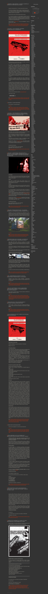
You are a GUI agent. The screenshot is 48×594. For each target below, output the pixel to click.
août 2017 (32, 67)
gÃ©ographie (23, 296)
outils (9, 431)
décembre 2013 (33, 100)
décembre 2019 (33, 43)
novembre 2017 (33, 64)
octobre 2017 (33, 65)
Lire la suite (10, 428)
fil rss (32, 252)
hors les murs (14, 24)
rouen (12, 25)
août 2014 (32, 93)
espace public (18, 108)
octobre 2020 (33, 36)
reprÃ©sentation (33, 220)
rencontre (10, 25)
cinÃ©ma (23, 107)
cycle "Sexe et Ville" (18, 197)
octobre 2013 (33, 102)
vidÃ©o (26, 431)
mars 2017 (32, 70)
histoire (11, 24)
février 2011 (32, 128)
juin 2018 (32, 59)
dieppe (22, 283)
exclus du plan (25, 97)
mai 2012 (32, 116)
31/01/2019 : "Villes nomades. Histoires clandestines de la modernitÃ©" (15, 29)
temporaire (14, 25)
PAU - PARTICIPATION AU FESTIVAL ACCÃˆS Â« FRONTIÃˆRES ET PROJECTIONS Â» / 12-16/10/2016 (16, 276)
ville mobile (23, 25)
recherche (16, 98)
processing (14, 431)
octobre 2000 (33, 151)
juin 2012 (32, 115)
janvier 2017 (32, 72)
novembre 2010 (33, 131)
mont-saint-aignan (33, 202)
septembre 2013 (33, 103)
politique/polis (33, 211)
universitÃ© (32, 231)
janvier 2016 (32, 80)
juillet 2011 (32, 124)
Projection (32, 32)
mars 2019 (32, 51)
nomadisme (24, 24)
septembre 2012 (33, 113)
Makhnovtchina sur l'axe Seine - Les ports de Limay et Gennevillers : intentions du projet (17, 240)
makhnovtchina (19, 235)
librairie (32, 195)
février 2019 (32, 52)
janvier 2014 (32, 99)
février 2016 (32, 79)
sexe (32, 226)
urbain (16, 25)
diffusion (19, 234)
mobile (19, 24)
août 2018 (32, 57)
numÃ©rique (27, 430)
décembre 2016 (33, 73)
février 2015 (32, 88)
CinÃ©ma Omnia (16, 21)
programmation (18, 431)
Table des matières (36, 4)
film (24, 108)
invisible (17, 24)
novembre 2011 (33, 121)
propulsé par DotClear (9, 592)
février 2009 (32, 144)
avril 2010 (32, 134)
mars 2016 (32, 78)
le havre (12, 311)
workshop (32, 241)
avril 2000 (32, 152)
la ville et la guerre (18, 297)
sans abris (22, 98)
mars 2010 (32, 135)
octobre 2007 (33, 149)
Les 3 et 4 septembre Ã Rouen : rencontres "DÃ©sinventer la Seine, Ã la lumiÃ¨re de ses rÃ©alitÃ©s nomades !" (17, 289)
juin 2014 (32, 95)
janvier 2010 (32, 137)
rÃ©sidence (24, 431)
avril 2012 (32, 117)
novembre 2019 (33, 44)
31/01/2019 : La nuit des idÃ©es (13, 102)
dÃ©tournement (20, 429)
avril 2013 (32, 107)
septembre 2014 (33, 92)
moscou (32, 203)
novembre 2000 (33, 150)
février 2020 (32, 41)
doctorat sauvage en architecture (13, 108)
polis (31, 210)
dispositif (16, 429)
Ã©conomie (26, 25)
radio (32, 216)
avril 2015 (32, 86)
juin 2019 (32, 48)
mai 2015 (32, 85)
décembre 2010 (33, 130)
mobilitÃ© (21, 24)
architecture (11, 97)
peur (31, 209)
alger (10, 283)
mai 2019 (32, 49)
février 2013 (32, 109)
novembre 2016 (33, 74)
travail (32, 230)
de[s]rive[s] (24, 295)
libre (31, 196)
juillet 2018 (32, 58)
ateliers (15, 107)
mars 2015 (32, 87)
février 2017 (32, 71)
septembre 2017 (33, 66)
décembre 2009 (33, 138)
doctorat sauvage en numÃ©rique (35, 176)
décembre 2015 (33, 81)
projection (27, 24)
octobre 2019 (33, 45)
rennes (32, 219)
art (13, 107)
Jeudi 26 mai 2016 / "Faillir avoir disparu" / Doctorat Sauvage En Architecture (16, 302)
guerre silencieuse (19, 296)
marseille (32, 198)
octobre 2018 (33, 55)
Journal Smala (33, 247)
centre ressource (13, 516)
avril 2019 (32, 50)
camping (16, 97)
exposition (15, 296)
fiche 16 (32, 183)
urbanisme (19, 25)
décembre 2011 (33, 120)
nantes (32, 204)
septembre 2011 (33, 123)
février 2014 (32, 98)
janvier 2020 (32, 42)
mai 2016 (32, 77)
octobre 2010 (33, 132)
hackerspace (32, 189)
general (32, 26)
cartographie (18, 97)
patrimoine (11, 431)
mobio (32, 201)
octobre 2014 (33, 91)
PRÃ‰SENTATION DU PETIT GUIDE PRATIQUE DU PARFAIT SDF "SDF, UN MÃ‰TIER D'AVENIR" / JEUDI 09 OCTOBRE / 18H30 (17, 489)
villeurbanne (32, 240)
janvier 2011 (32, 129)
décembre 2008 (33, 145)
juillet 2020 (32, 38)
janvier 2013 (32, 110)
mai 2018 (32, 60)
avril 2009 (32, 142)
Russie (32, 223)
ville (28, 98)
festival (21, 234)
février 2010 (32, 136)
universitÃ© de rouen (34, 232)
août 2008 (32, 146)
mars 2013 (32, 108)
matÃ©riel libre (19, 430)
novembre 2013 (33, 101)
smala (32, 227)
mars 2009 (32, 143)
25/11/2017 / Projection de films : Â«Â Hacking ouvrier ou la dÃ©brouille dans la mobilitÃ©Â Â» (18, 210)
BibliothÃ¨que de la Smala (34, 248)
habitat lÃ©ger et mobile (11, 235)
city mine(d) (32, 169)
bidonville (21, 585)
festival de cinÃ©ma (24, 234)
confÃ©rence (21, 97)
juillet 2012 (32, 114)
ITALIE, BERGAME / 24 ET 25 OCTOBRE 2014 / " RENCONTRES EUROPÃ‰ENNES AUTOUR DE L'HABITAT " (18, 436)
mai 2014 (32, 96)
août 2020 (32, 37)
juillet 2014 (32, 94)
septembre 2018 (33, 56)
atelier (11, 234)
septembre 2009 (33, 139)
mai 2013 (32, 106)
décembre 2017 (33, 63)
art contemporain (18, 585)
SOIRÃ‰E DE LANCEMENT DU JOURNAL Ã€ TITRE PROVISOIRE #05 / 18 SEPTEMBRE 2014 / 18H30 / (17, 521)
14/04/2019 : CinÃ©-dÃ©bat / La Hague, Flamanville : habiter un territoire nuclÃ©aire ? (18, 4)
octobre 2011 (33, 122)
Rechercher (33, 16)
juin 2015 (32, 84)
